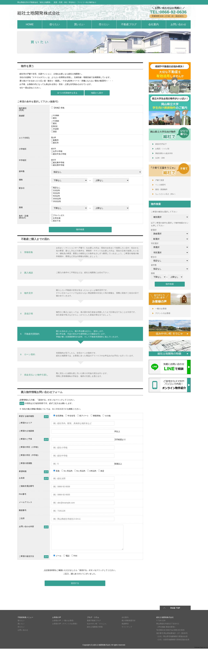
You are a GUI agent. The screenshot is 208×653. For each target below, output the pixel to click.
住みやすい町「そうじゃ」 (97, 628)
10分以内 (57, 199)
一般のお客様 (161, 309)
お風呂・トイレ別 (162, 149)
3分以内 (56, 193)
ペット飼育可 (160, 185)
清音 (55, 132)
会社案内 (153, 24)
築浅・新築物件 (161, 189)
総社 (55, 118)
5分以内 (56, 196)
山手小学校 (57, 151)
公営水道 (57, 218)
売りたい (104, 24)
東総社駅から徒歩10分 (164, 153)
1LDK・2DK (160, 158)
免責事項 (125, 628)
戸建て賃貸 (159, 180)
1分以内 (56, 190)
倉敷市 (56, 140)
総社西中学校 (58, 165)
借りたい (54, 24)
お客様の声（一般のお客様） (63, 625)
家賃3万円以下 (161, 144)
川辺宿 (56, 129)
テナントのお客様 (162, 313)
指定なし (57, 188)
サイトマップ (127, 631)
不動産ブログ (129, 24)
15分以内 (57, 201)
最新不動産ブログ (94, 625)
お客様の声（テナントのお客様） (65, 628)
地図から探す (97, 93)
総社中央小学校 (59, 154)
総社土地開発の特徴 (95, 631)
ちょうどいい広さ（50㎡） (165, 194)
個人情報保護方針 (59, 409)
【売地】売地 (58, 108)
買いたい (79, 24)
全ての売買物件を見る (67, 93)
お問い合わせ (178, 24)
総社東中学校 (58, 162)
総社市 (56, 143)
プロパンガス (58, 215)
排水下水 (57, 221)
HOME (30, 24)
